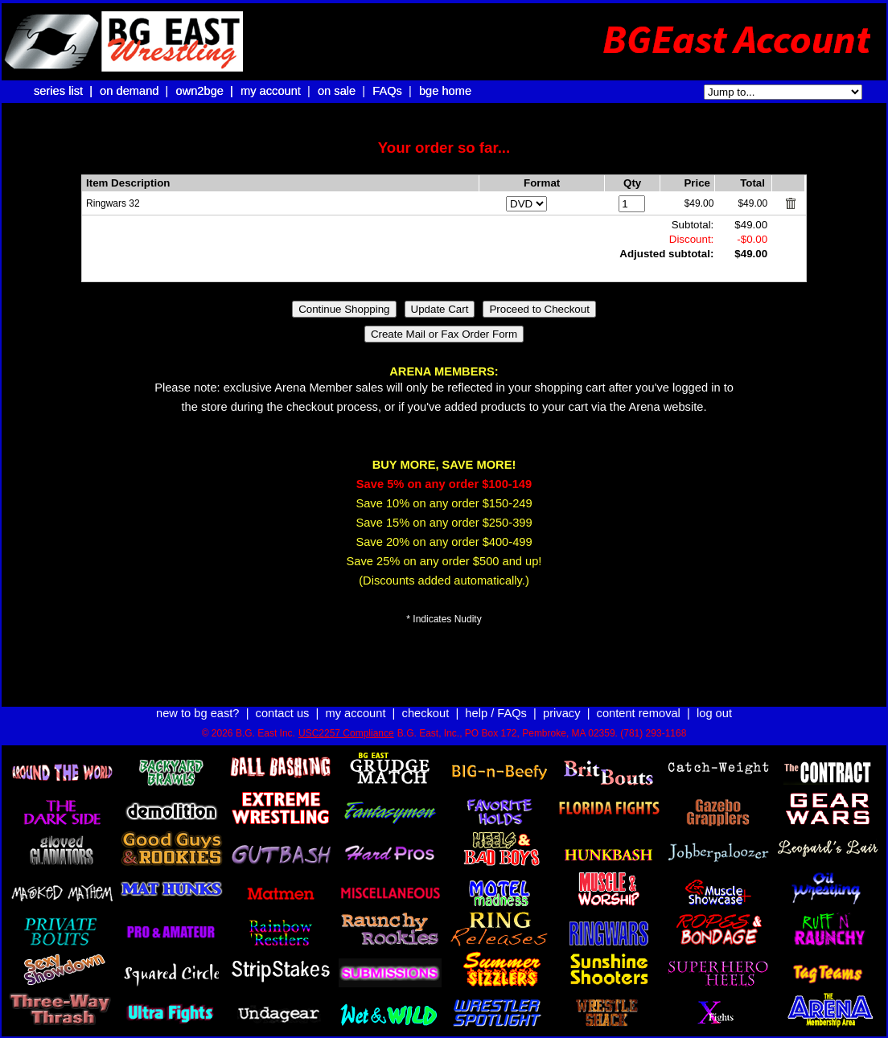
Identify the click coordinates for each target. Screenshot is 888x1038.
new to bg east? (197, 713)
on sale (337, 90)
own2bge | (205, 90)
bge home (445, 90)
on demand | (135, 90)
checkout (426, 713)
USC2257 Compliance (346, 733)
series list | (65, 90)
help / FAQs (496, 713)
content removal (638, 713)
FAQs (387, 90)
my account (270, 90)
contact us (283, 713)
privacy (561, 713)
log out (714, 713)
